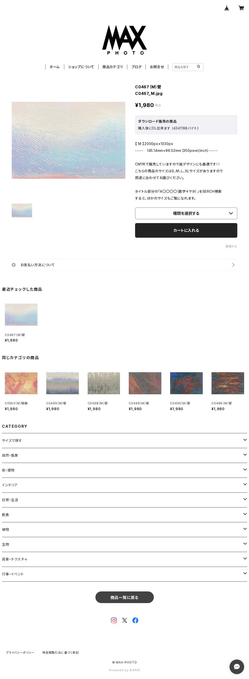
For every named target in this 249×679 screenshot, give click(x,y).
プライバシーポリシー (20, 652)
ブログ (136, 67)
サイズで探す (12, 440)
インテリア (10, 485)
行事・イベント (13, 574)
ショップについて (81, 67)
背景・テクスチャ (14, 559)
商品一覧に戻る (125, 597)
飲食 (5, 515)
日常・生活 (10, 500)
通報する (231, 246)
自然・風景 (10, 455)
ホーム (55, 67)
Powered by (124, 670)
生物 (5, 544)
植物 (5, 529)
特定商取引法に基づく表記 (60, 652)
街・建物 (8, 470)
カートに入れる (186, 230)
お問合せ (157, 67)
